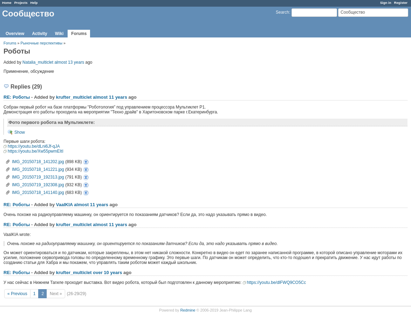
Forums (79, 33)
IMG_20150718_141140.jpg (38, 192)
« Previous (17, 293)
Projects (21, 3)
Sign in (385, 3)
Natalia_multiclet (37, 62)
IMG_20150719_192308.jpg (38, 184)
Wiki (59, 33)
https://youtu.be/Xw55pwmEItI (35, 151)
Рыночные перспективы (42, 43)
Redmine (187, 310)
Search (282, 12)
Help (34, 3)
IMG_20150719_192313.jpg (38, 177)
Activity (39, 33)
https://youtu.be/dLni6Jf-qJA (34, 146)
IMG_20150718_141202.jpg (38, 161)
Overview (15, 33)
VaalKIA (64, 204)
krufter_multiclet (74, 97)
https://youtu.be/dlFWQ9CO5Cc (276, 282)
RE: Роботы (17, 97)
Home (7, 3)
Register (400, 3)
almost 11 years (110, 97)
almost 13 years (69, 62)
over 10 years (107, 272)
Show (19, 132)
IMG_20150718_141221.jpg (38, 169)
